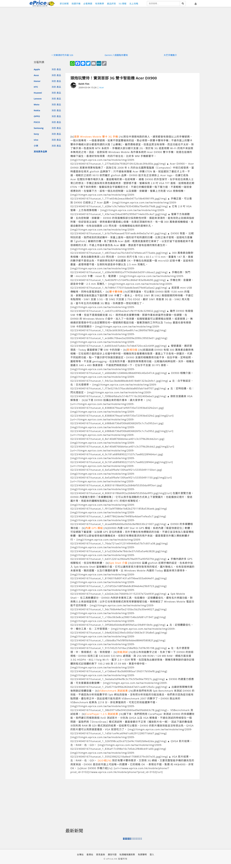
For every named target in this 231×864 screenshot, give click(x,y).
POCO (37, 122)
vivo (36, 139)
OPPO (37, 116)
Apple (37, 69)
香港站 (89, 854)
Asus (36, 75)
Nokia (37, 110)
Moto (36, 104)
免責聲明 (142, 854)
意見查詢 (100, 854)
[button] (195, 4)
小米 (36, 145)
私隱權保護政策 (127, 854)
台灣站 (80, 854)
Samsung (38, 127)
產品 (59, 69)
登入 (152, 854)
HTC (36, 86)
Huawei (38, 92)
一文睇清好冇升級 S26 (62, 55)
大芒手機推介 (170, 55)
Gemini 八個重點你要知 (116, 55)
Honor (37, 81)
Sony (36, 133)
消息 (54, 69)
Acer (101, 87)
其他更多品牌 (40, 151)
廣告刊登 (112, 854)
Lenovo (38, 98)
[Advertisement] (132, 112)
